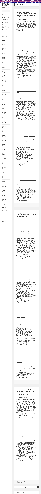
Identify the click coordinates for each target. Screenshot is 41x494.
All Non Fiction (23, 117)
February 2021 (4, 121)
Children (32, 139)
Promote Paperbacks (14, 0)
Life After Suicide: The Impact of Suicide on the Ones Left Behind (26, 56)
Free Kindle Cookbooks (5, 210)
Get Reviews (38, 0)
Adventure (28, 123)
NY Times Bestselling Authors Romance (29, 101)
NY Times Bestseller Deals (28, 126)
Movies (26, 143)
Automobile (18, 140)
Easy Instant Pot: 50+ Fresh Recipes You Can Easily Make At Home (26, 467)
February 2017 (4, 182)
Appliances (31, 152)
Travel (18, 119)
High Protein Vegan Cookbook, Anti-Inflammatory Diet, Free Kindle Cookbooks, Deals (26, 14)
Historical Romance (23, 103)
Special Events (22, 145)
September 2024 (4, 66)
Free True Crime (28, 121)
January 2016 (4, 199)
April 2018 (3, 164)
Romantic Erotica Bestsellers (25, 104)
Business (24, 144)
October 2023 (4, 80)
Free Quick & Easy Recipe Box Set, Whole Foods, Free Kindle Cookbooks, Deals (26, 214)
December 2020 (4, 123)
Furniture (34, 152)
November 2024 (4, 63)
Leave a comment (30, 205)
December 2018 (4, 154)
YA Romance (28, 103)
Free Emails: (2, 2)
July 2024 (3, 68)
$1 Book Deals (22, 126)
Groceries (34, 149)
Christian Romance (26, 115)
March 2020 (3, 135)
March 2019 (3, 150)
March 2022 (3, 104)
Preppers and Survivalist (25, 119)
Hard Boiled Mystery (32, 111)
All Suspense (25, 113)
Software (21, 138)
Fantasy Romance (19, 102)
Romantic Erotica (30, 105)
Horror (30, 124)
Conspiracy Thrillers (31, 113)
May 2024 (3, 71)
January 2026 (4, 45)
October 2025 (4, 49)
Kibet (23, 481)
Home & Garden (27, 152)
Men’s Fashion (28, 139)
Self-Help (33, 119)
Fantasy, (28, 124)
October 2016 (4, 187)
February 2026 (4, 44)
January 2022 (4, 107)
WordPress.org (4, 221)
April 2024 (3, 72)
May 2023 (3, 86)
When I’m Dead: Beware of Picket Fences (23, 236)
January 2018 (4, 168)
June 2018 (3, 162)
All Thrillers (21, 113)
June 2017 (3, 177)
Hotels (25, 151)
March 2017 (3, 181)
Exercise (25, 122)
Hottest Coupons (23, 158)
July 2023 (3, 84)
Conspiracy (24, 121)
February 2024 (4, 75)
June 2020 (3, 131)
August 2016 (3, 190)
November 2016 (4, 186)
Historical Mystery (19, 112)
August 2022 (3, 98)
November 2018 (4, 155)
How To (18, 118)
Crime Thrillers (22, 114)
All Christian (22, 115)
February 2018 (4, 167)
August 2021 (3, 113)
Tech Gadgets (28, 137)
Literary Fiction (32, 123)
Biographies (27, 117)
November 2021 (4, 109)
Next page (38, 487)
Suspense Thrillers (27, 114)
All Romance (22, 101)
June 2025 (3, 54)
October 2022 (4, 95)
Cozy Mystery (27, 111)
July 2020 (3, 130)
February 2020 (4, 136)
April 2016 (3, 195)
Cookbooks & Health (32, 117)
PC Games (22, 143)
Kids (24, 125)
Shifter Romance (22, 105)
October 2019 (4, 141)
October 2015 (4, 203)
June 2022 (3, 100)
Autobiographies (33, 118)
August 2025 (3, 52)
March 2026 (3, 43)
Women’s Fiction (19, 124)
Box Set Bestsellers (22, 107)
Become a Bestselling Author (22, 0)
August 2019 (3, 144)
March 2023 (3, 89)
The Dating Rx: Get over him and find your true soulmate (25, 29)
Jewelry (34, 139)
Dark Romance (22, 106)
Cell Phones (23, 137)
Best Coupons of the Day (24, 148)
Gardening (30, 119)
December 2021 (4, 108)
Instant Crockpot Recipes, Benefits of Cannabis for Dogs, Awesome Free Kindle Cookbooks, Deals (26, 392)
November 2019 (4, 140)
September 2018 (4, 158)
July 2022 (3, 99)
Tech (21, 137)
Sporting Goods (23, 140)
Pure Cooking (19, 120)
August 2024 (3, 67)
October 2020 (4, 126)
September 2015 (4, 204)
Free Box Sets (19, 108)
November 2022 (4, 94)
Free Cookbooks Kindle (5, 209)
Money (20, 119)
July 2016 (3, 191)
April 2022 (3, 103)
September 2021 (4, 112)
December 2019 (4, 139)
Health (26, 118)
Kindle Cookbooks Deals (5, 211)
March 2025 (3, 58)
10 (29, 487)
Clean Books (25, 116)
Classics (18, 125)
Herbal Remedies (21, 118)
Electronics (22, 154)
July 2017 (3, 176)
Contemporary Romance (25, 102)
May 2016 (3, 194)
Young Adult (21, 125)
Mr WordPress (4, 36)
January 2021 (4, 122)
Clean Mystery (30, 116)
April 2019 (3, 149)
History (32, 121)
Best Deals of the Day (23, 308)
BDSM (26, 105)
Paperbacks (28, 143)
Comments (4, 220)
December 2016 (4, 185)
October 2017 (4, 172)
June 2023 (3, 85)
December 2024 (4, 62)
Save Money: (2, 1)
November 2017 (4, 171)
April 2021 (3, 118)
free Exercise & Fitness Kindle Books (23, 205)
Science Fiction (24, 124)
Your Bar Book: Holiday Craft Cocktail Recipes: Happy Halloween (26, 250)
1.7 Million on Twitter (31, 0)
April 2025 (3, 57)
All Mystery (23, 111)
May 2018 (3, 163)
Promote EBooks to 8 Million (5, 0)
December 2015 (4, 200)
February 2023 (4, 90)
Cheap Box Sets (23, 108)
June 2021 (3, 116)
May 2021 (3, 117)
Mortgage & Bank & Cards (28, 141)
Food (32, 149)
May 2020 (3, 132)
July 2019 (3, 145)
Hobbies (32, 158)
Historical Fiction (23, 123)
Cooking (28, 118)
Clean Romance (21, 116)
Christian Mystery (32, 115)
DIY (30, 118)
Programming (19, 122)
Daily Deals (26, 145)
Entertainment (19, 159)
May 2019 (3, 148)
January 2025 (4, 61)
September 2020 (4, 127)
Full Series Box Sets (33, 107)
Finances (22, 141)
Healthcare (27, 149)
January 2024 (4, 76)
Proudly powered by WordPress (21, 492)
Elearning (27, 144)
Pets (17, 150)
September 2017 (4, 173)
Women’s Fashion (23, 139)
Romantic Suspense (33, 103)
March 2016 (3, 196)
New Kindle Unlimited (28, 109)
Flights (27, 151)
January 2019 (4, 153)
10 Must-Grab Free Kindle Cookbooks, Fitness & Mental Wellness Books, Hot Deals (5, 17)
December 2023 (4, 77)
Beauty (30, 149)
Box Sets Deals (27, 107)
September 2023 (4, 81)
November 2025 (4, 48)
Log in (3, 217)
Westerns (33, 124)
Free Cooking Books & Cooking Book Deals (6, 4)
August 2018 (3, 159)
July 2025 (3, 53)
